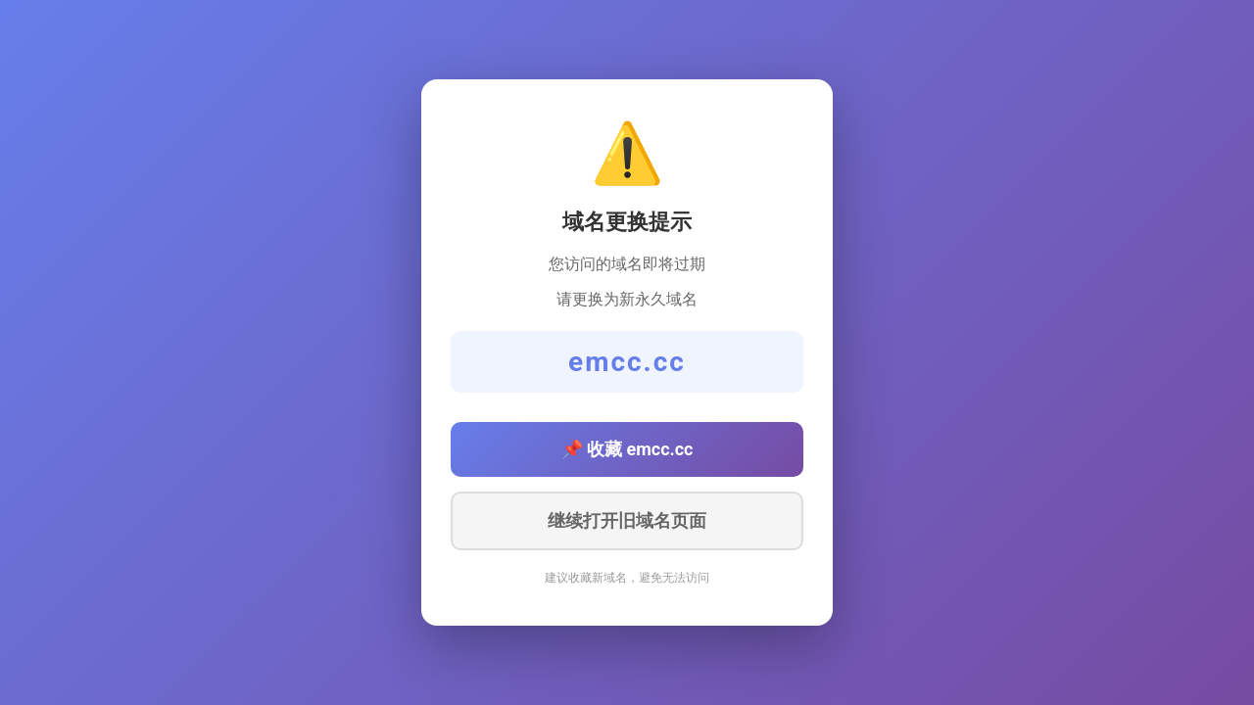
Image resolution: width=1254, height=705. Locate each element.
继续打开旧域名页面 (627, 521)
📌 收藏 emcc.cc (627, 449)
